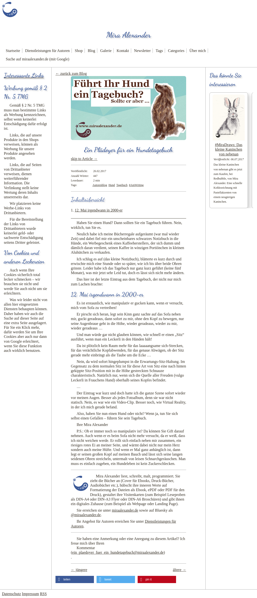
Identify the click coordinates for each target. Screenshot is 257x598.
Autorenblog (99, 185)
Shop (79, 51)
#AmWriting (136, 185)
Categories (176, 51)
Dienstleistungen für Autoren (47, 51)
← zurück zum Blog (71, 73)
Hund (112, 185)
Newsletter (142, 51)
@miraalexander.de (86, 515)
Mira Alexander (128, 34)
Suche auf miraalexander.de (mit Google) (37, 59)
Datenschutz (11, 594)
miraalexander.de (125, 510)
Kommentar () (118, 550)
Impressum (30, 594)
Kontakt (122, 51)
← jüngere (79, 570)
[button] (74, 579)
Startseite (13, 51)
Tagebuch (121, 185)
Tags (159, 51)
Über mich (198, 51)
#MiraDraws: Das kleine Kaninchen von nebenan (228, 149)
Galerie (105, 51)
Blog (91, 51)
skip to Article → (84, 159)
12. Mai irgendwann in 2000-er (98, 210)
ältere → (179, 570)
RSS (43, 594)
